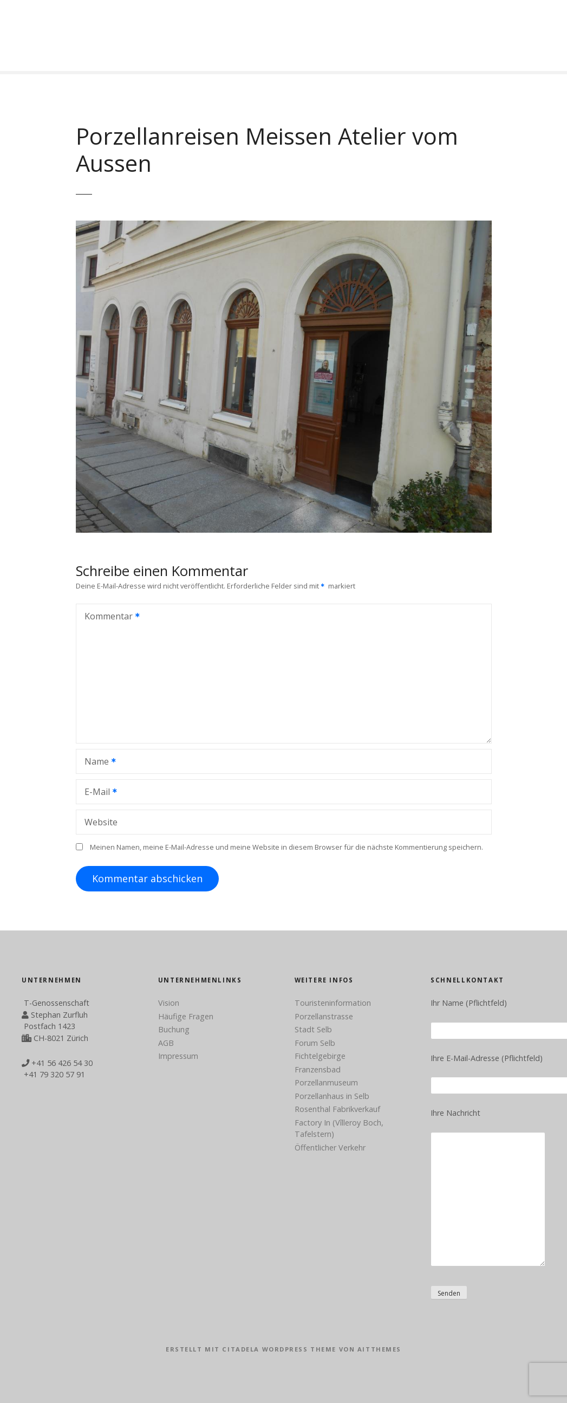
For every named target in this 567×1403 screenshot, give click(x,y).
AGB (166, 1043)
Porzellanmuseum (326, 1082)
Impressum (178, 1056)
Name (96, 762)
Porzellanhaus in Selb (332, 1096)
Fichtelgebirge (320, 1056)
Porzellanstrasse (324, 1016)
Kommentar (108, 617)
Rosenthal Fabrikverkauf (337, 1109)
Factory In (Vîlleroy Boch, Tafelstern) (339, 1128)
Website (101, 822)
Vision (168, 1003)
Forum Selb (315, 1043)
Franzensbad (318, 1069)
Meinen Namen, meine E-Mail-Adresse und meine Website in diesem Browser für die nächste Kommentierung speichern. (286, 847)
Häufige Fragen (185, 1016)
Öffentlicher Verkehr (330, 1147)
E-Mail (97, 793)
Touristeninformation (333, 1003)
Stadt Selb (313, 1029)
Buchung (174, 1029)
